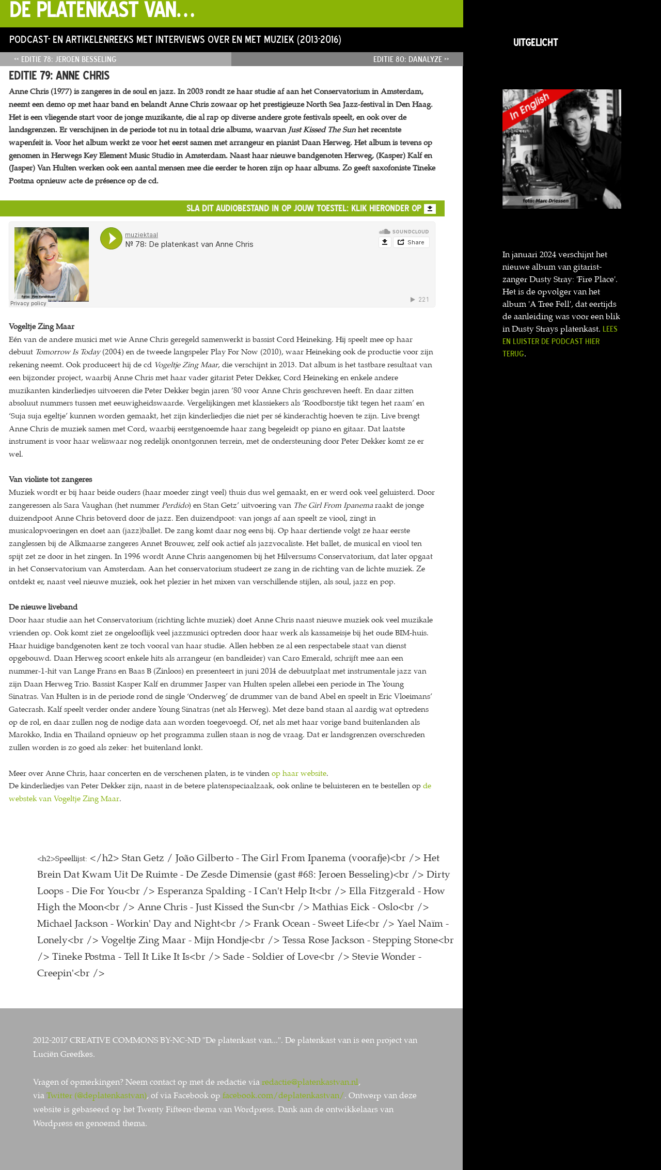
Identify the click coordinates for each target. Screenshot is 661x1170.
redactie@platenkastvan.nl (310, 1082)
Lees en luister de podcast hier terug (560, 340)
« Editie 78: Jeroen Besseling (65, 59)
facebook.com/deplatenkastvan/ (283, 1095)
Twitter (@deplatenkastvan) (96, 1095)
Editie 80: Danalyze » (411, 59)
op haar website (299, 773)
